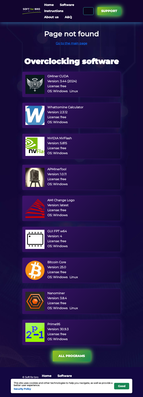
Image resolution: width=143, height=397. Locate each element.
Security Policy (22, 388)
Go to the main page (71, 43)
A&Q (68, 17)
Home (49, 5)
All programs (71, 356)
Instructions (53, 11)
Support (109, 11)
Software (67, 5)
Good (121, 386)
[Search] (90, 11)
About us (51, 17)
